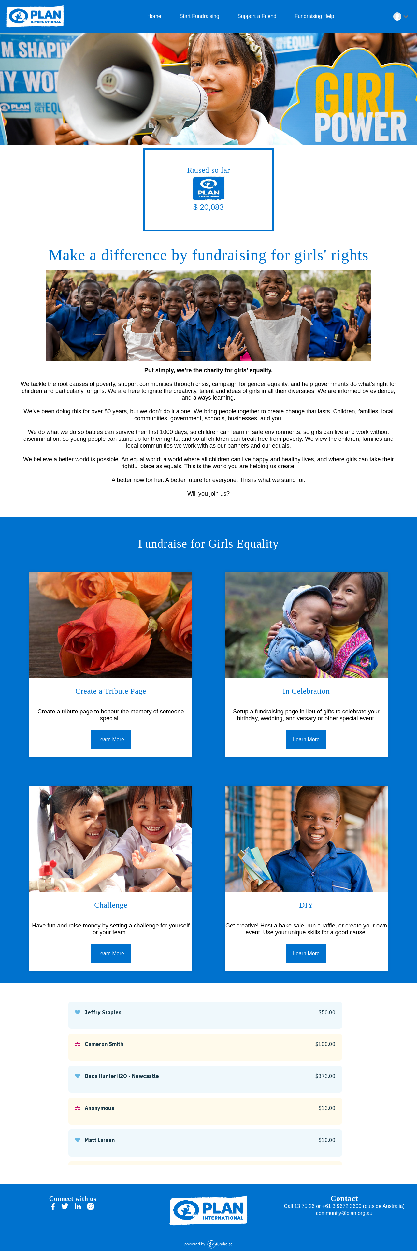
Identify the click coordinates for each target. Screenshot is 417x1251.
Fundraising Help (313, 16)
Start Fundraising (198, 16)
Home (153, 16)
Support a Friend (256, 16)
